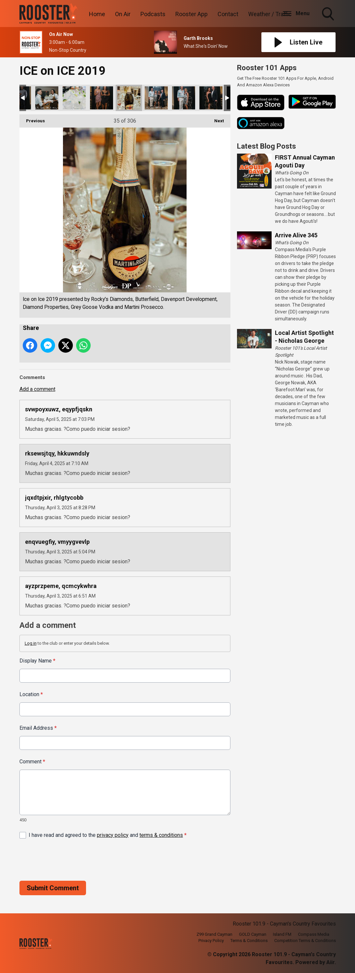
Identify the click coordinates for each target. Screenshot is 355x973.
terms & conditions (161, 835)
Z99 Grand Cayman (214, 934)
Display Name (37, 661)
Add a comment (37, 389)
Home (97, 14)
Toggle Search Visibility (328, 14)
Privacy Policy (211, 940)
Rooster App (191, 14)
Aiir (330, 962)
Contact (228, 14)
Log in (31, 643)
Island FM (282, 934)
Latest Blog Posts (266, 146)
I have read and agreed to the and (108, 835)
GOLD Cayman (252, 934)
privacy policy (113, 835)
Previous (32, 118)
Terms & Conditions (249, 940)
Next (216, 118)
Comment (32, 761)
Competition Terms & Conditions (305, 940)
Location (31, 694)
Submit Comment (53, 888)
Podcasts (152, 14)
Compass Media (313, 934)
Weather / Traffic (270, 14)
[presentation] (69, 859)
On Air (123, 14)
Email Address (38, 728)
